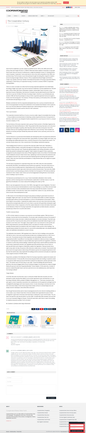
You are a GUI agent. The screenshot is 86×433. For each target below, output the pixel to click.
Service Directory (33, 15)
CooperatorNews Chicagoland (43, 410)
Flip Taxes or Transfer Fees (71, 117)
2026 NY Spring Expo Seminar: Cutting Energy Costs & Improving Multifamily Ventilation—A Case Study (68, 60)
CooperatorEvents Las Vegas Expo (66, 426)
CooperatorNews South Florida (43, 419)
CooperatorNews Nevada (42, 412)
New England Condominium (43, 421)
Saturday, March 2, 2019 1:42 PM (24, 350)
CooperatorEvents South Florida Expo (67, 424)
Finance (54, 26)
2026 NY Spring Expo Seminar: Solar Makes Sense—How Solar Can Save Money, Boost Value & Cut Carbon (34, 7)
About (8, 406)
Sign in (63, 7)
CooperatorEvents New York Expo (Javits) (67, 412)
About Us (7, 431)
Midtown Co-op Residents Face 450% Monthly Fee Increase (68, 103)
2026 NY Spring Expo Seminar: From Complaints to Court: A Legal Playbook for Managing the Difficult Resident (69, 73)
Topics (15, 15)
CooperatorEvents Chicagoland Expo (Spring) (68, 421)
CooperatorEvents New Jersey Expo (66, 415)
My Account (51, 15)
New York (77, 7)
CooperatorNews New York (42, 417)
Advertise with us (13, 431)
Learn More (58, 3)
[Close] (66, 2)
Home (9, 15)
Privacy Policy (19, 431)
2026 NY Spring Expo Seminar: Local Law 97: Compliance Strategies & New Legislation (68, 69)
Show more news (69, 52)
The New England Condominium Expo (67, 417)
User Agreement (64, 431)
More (42, 15)
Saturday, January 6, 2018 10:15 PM (32, 337)
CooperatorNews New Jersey (43, 415)
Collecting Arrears (69, 94)
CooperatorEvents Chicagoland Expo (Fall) (67, 419)
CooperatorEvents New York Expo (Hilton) (67, 410)
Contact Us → (9, 420)
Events (23, 15)
